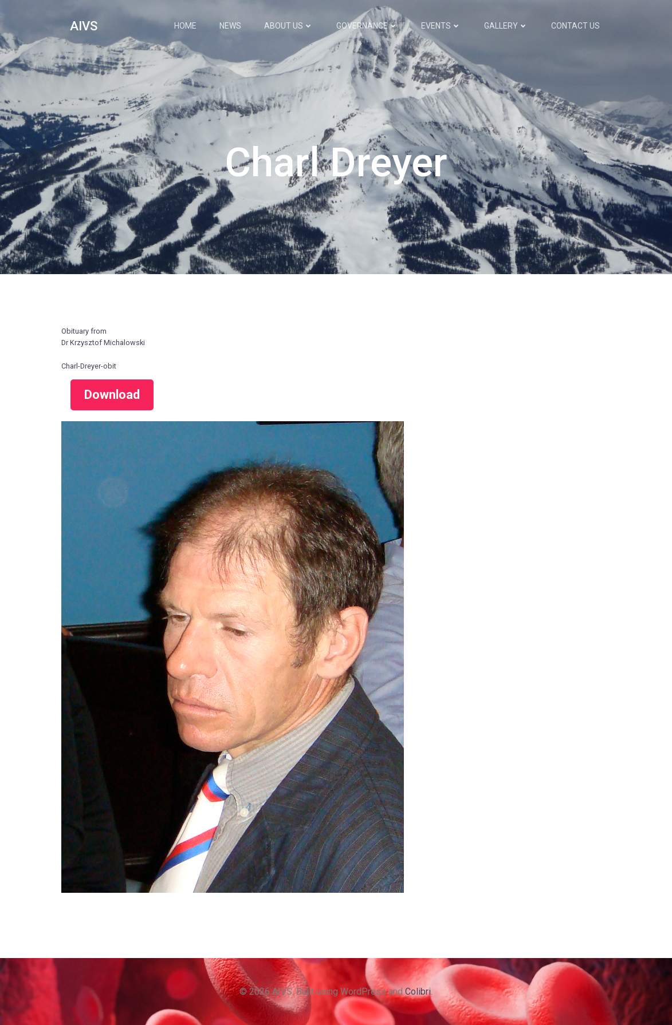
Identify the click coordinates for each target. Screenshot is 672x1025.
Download (112, 394)
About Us (288, 25)
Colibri (418, 991)
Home (185, 25)
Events (441, 25)
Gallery (506, 25)
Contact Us (575, 25)
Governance (367, 25)
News (230, 25)
